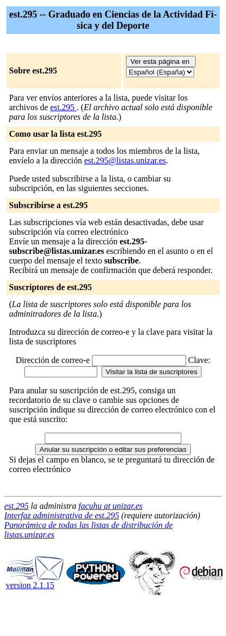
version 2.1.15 (35, 581)
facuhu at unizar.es (111, 505)
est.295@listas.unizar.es (125, 160)
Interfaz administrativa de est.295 (61, 515)
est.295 (63, 107)
